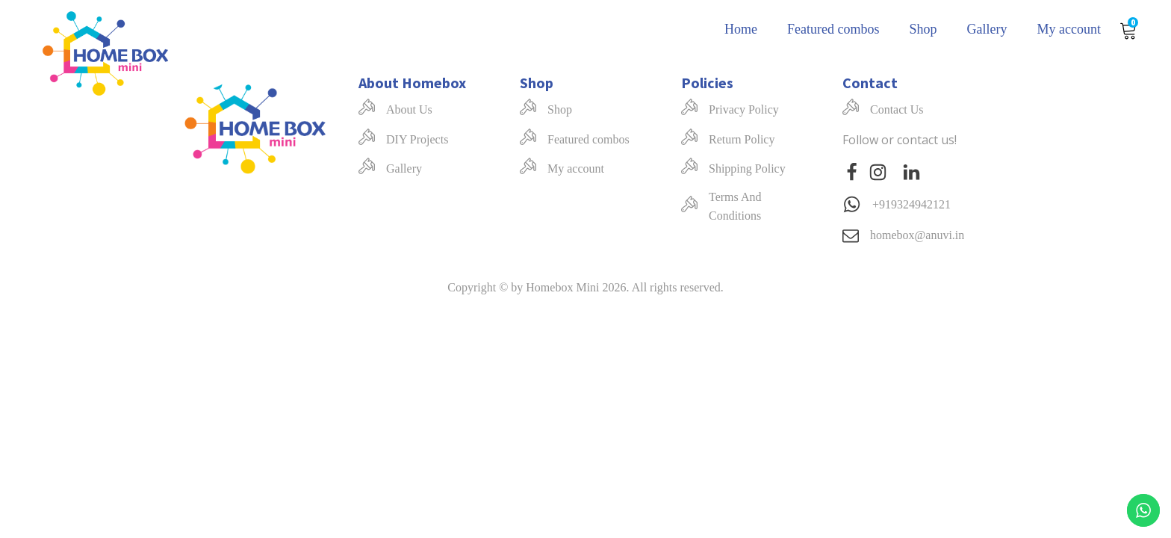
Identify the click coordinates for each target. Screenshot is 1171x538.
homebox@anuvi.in (917, 235)
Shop (923, 29)
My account (1069, 29)
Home (740, 29)
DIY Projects (417, 139)
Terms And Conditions (735, 207)
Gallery (987, 29)
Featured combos (833, 29)
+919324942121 (911, 204)
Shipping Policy (747, 168)
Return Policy (741, 139)
